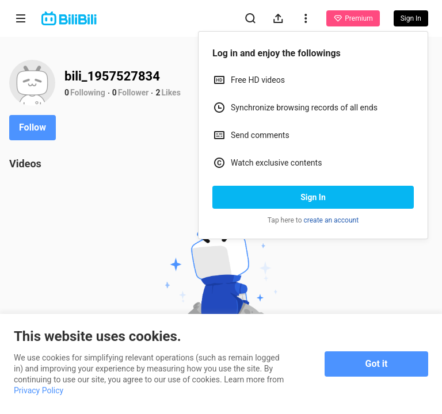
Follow (32, 127)
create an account (331, 220)
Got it (376, 363)
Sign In (313, 197)
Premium (352, 18)
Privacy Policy (38, 390)
